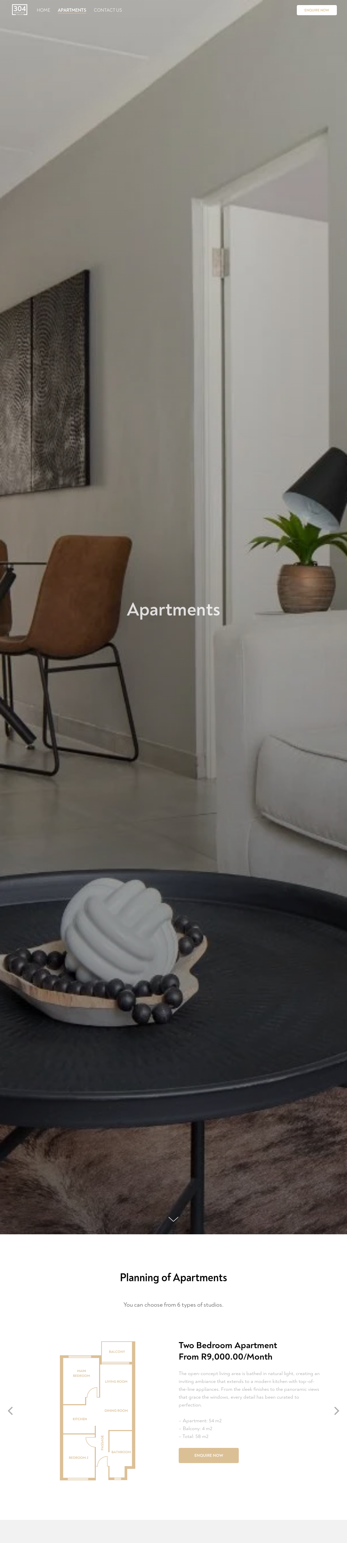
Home (43, 10)
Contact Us (108, 10)
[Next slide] (336, 1411)
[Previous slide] (10, 1411)
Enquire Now (316, 10)
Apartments (72, 10)
